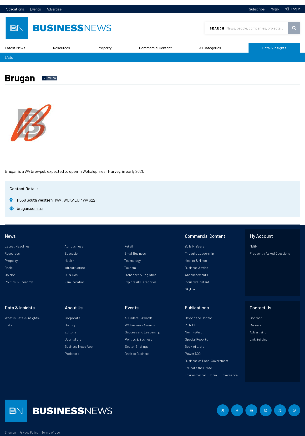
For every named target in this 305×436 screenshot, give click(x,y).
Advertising (258, 332)
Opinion (10, 275)
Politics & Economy (19, 282)
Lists (9, 57)
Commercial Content (155, 47)
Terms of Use (51, 432)
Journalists (73, 339)
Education (72, 253)
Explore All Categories (140, 282)
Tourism (130, 268)
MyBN (275, 9)
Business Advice (196, 268)
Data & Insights (274, 47)
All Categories (210, 47)
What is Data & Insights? (23, 318)
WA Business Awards (140, 325)
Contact (256, 318)
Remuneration (75, 282)
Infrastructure (75, 268)
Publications (14, 9)
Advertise (54, 9)
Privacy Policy (29, 432)
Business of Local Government (207, 361)
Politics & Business (138, 339)
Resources (61, 47)
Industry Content (197, 282)
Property (104, 47)
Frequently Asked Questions (270, 253)
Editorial (71, 332)
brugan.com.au (30, 208)
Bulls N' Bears (194, 246)
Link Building (259, 339)
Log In (295, 9)
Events (35, 9)
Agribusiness (74, 246)
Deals (9, 268)
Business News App (79, 346)
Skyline (190, 289)
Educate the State (198, 368)
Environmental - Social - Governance (211, 375)
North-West (193, 332)
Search (217, 28)
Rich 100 (191, 325)
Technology (132, 260)
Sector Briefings (136, 346)
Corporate (72, 318)
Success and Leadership (142, 332)
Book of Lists (194, 346)
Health (69, 260)
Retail (128, 246)
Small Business (135, 253)
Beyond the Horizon (199, 318)
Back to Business (137, 354)
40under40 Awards (138, 318)
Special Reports (196, 339)
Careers (255, 325)
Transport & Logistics (140, 275)
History (70, 325)
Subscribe (257, 9)
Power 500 (193, 354)
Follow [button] (52, 78)
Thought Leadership (199, 253)
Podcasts (72, 354)
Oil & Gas (71, 275)
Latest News (15, 47)
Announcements (196, 275)
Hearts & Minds (196, 260)
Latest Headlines (17, 246)
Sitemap (10, 432)
